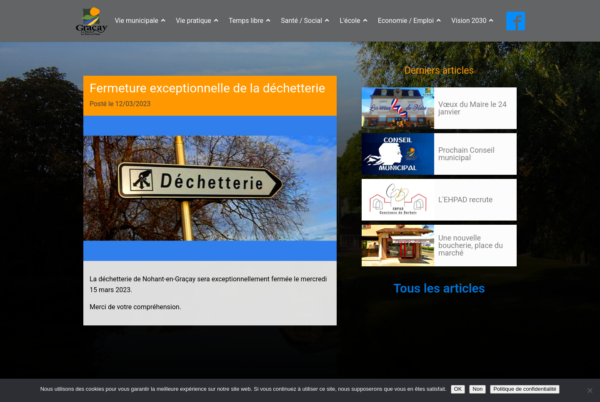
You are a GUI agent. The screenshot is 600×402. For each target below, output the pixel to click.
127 (377, 274)
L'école (354, 21)
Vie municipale (140, 21)
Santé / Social (305, 21)
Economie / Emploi (409, 21)
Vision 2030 (472, 21)
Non (477, 389)
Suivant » (392, 274)
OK (458, 389)
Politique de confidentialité (524, 389)
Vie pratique (197, 21)
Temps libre (249, 21)
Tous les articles (439, 288)
